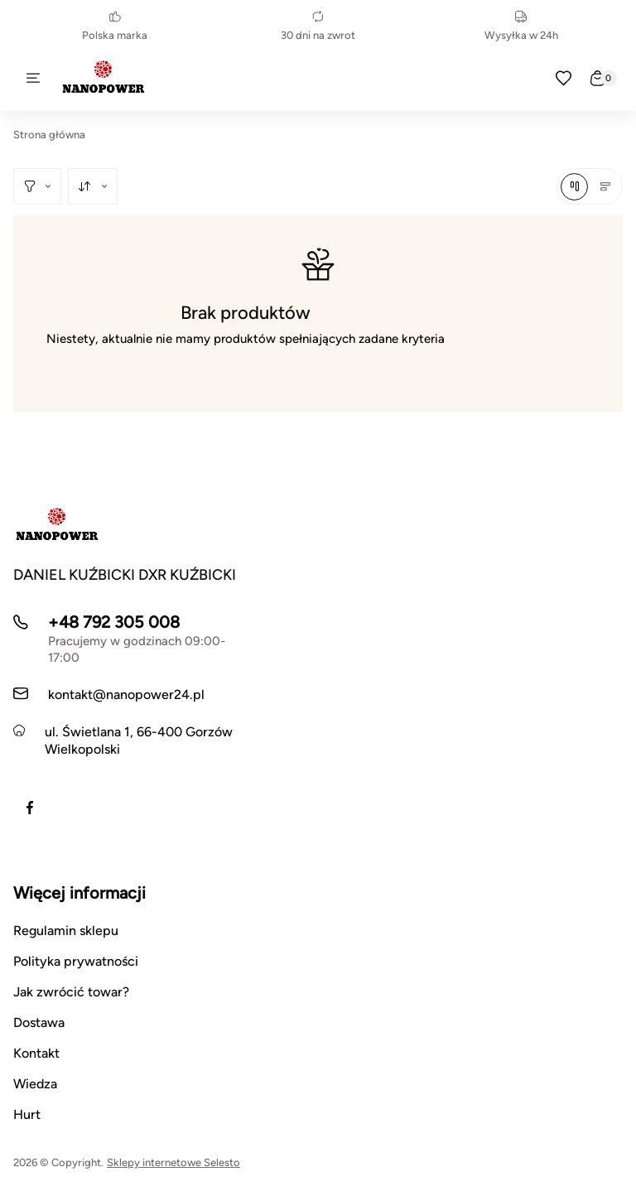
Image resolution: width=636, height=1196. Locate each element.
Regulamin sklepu (65, 930)
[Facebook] (29, 807)
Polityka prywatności (75, 961)
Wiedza (35, 1084)
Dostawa (39, 1022)
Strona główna (49, 134)
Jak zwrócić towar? (71, 992)
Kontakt (36, 1053)
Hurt (27, 1114)
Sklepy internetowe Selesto (173, 1162)
